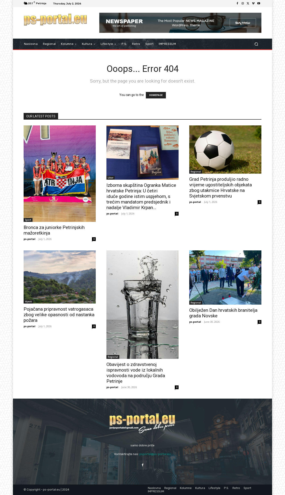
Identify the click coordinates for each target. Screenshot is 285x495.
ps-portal (29, 239)
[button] (256, 44)
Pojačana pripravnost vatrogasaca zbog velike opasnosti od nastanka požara (59, 314)
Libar (110, 177)
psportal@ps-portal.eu (155, 454)
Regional (196, 171)
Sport (28, 219)
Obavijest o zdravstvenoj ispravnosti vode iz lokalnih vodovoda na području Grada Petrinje (135, 373)
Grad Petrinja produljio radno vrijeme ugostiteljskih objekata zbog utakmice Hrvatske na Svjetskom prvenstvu (220, 188)
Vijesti (28, 301)
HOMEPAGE (156, 95)
